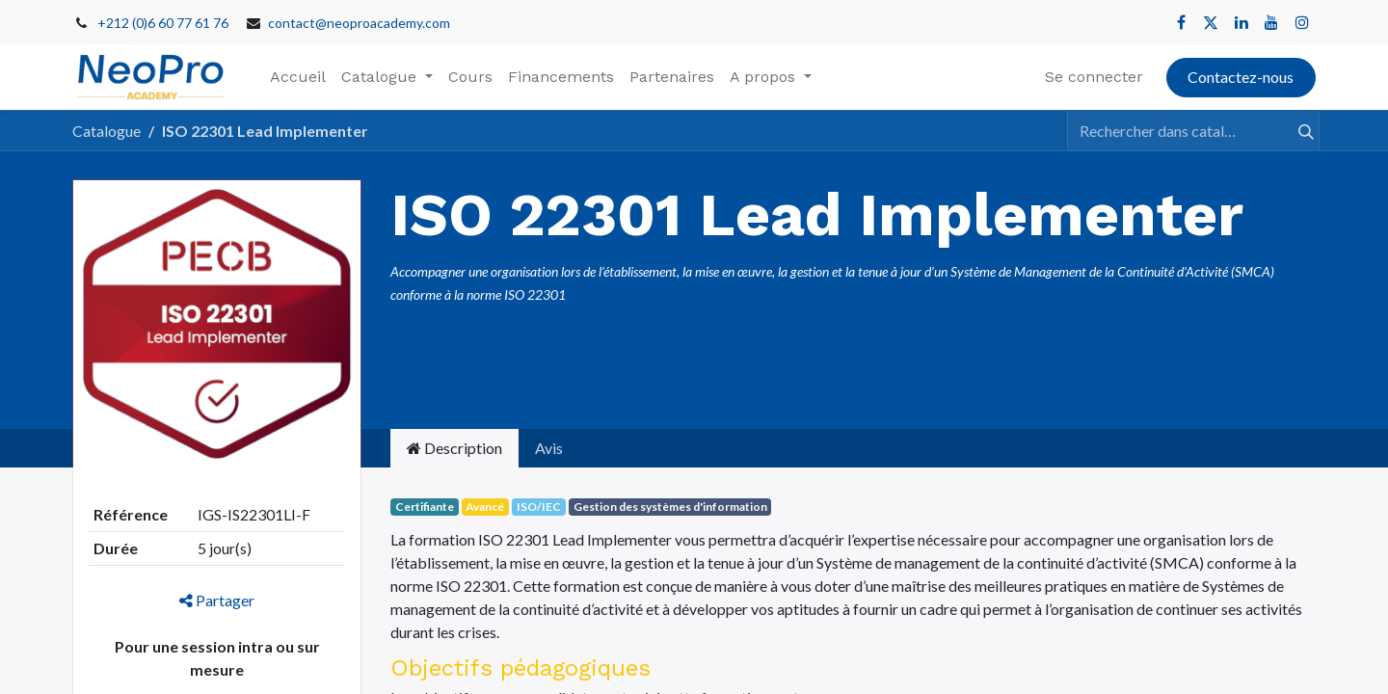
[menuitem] (298, 77)
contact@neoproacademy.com (359, 22)
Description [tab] (454, 448)
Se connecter (1094, 76)
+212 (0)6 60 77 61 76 (162, 22)
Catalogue (106, 130)
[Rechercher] (1297, 130)
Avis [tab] (549, 448)
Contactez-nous (1241, 76)
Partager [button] (216, 600)
